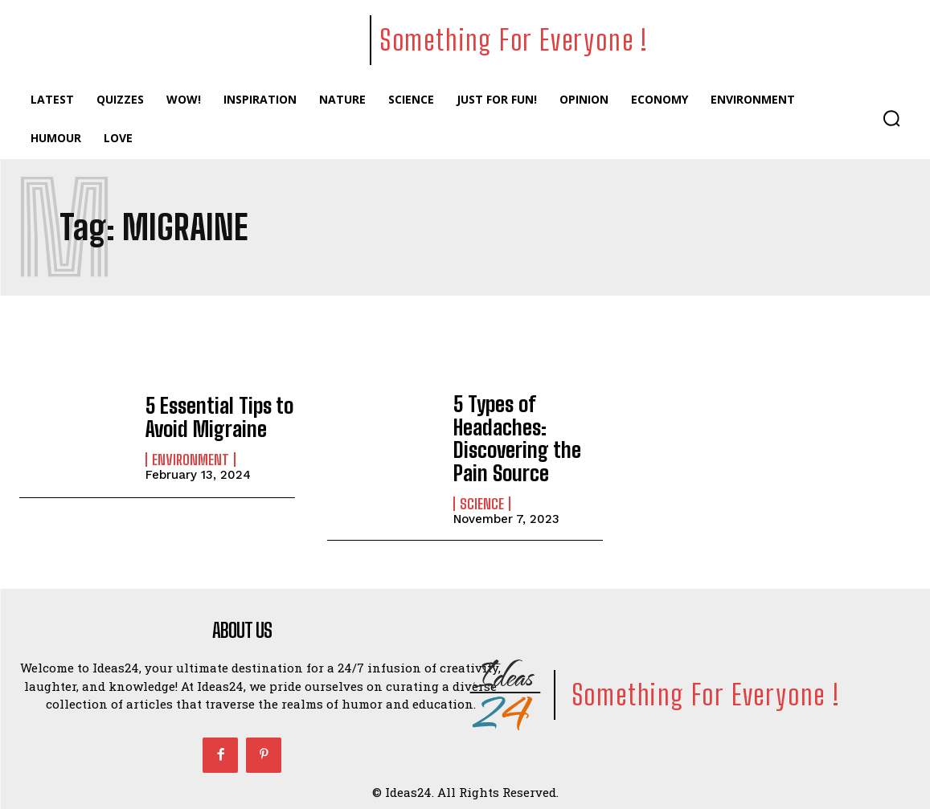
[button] (891, 118)
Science (482, 497)
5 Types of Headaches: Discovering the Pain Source (511, 434)
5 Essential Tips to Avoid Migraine (214, 416)
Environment (190, 458)
